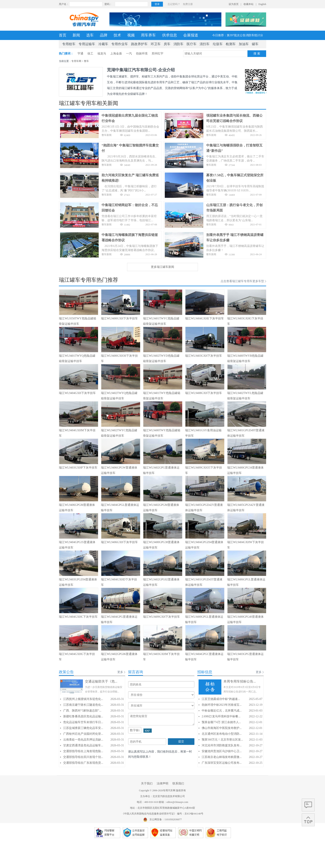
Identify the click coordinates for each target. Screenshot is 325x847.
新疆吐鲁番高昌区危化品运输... (83, 716)
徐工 (90, 53)
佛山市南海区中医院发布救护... (222, 728)
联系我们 (178, 783)
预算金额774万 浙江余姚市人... (221, 722)
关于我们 (147, 783)
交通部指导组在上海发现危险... (83, 751)
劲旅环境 (142, 53)
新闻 (76, 35)
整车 (86, 61)
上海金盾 (116, 53)
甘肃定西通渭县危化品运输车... (83, 745)
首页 (62, 35)
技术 (117, 35)
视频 (131, 35)
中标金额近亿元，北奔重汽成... (222, 710)
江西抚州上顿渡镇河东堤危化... (83, 699)
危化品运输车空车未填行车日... (83, 722)
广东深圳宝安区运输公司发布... (222, 762)
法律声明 (162, 783)
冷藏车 (103, 44)
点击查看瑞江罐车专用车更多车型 (242, 281)
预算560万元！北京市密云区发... (222, 739)
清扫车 (205, 44)
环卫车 (156, 44)
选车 (90, 35)
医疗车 (191, 44)
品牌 (103, 35)
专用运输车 (87, 44)
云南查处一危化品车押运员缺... (83, 739)
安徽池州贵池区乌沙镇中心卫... (222, 751)
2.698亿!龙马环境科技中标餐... (221, 716)
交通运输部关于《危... (101, 681)
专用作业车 (119, 44)
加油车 (244, 44)
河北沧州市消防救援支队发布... (222, 745)
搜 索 (256, 53)
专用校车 (68, 44)
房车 (167, 44)
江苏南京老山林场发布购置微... (222, 757)
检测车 (231, 44)
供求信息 (169, 35)
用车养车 (148, 35)
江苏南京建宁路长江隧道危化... (83, 704)
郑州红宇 (157, 53)
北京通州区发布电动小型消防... (222, 733)
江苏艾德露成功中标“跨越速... (221, 699)
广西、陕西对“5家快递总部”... (82, 710)
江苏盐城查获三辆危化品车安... (83, 728)
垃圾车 (218, 44)
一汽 (129, 53)
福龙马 (101, 53)
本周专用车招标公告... (239, 681)
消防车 (178, 44)
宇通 (80, 53)
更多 (120, 672)
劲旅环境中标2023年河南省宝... (222, 704)
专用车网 (76, 61)
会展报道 (190, 35)
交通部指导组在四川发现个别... (83, 757)
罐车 (255, 44)
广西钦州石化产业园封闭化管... (83, 733)
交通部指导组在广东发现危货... (83, 762)
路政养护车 (139, 44)
